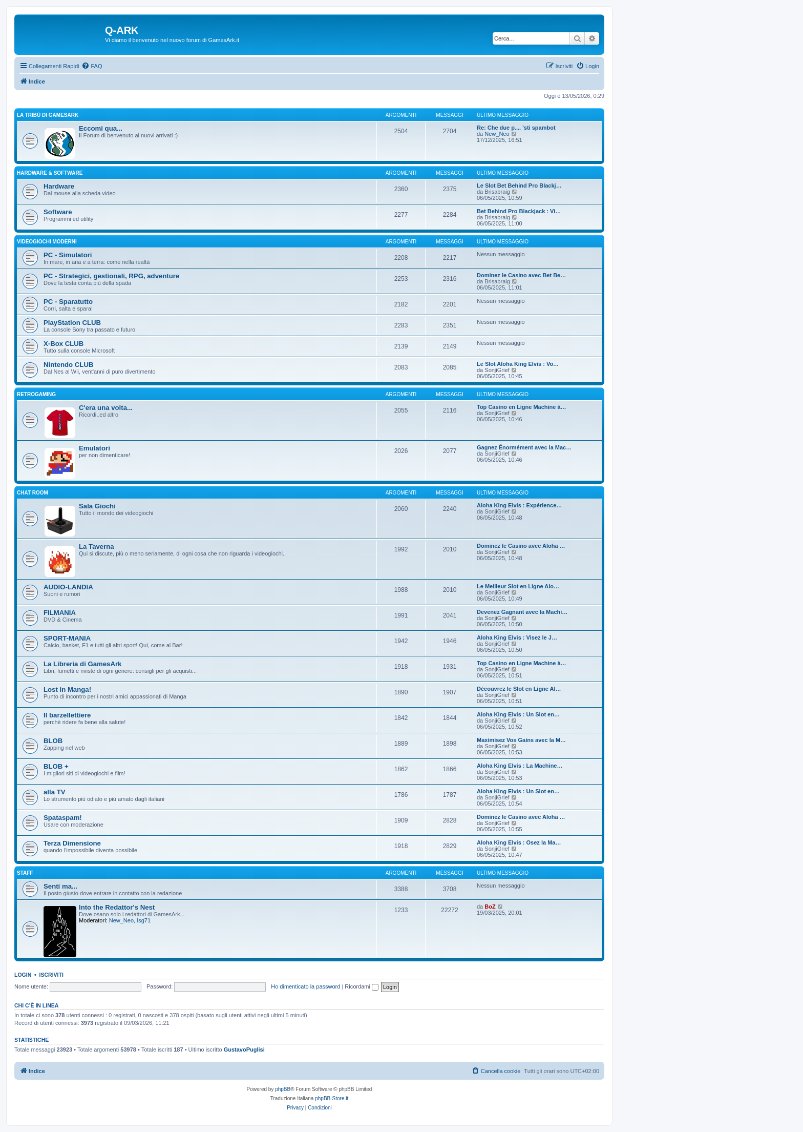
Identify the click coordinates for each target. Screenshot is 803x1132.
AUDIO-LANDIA (68, 587)
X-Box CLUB (63, 343)
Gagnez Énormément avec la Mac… (524, 447)
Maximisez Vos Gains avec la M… (521, 740)
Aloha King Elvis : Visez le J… (517, 637)
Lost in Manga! (67, 689)
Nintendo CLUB (68, 364)
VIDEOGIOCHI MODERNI (47, 241)
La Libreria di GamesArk (82, 664)
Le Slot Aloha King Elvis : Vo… (518, 364)
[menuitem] (91, 66)
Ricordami (361, 986)
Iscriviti (51, 975)
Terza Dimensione (72, 843)
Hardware (59, 186)
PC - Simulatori (68, 255)
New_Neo (496, 134)
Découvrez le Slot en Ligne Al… (519, 689)
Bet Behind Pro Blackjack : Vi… (519, 211)
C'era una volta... (106, 407)
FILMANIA (60, 612)
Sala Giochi (97, 506)
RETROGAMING (36, 394)
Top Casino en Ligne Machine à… (521, 407)
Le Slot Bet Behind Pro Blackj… (519, 185)
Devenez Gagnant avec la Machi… (522, 612)
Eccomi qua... (100, 128)
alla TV (55, 792)
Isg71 (144, 920)
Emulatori (94, 448)
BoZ (489, 906)
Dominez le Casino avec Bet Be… (521, 275)
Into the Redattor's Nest (117, 907)
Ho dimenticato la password (305, 986)
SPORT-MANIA (67, 638)
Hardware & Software (49, 173)
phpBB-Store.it (331, 1098)
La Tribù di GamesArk (47, 115)
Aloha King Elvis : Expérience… (519, 505)
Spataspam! (63, 817)
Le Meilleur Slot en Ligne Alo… (518, 586)
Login (22, 975)
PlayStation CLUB (72, 322)
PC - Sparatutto (68, 301)
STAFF (25, 873)
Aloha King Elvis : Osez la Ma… (519, 842)
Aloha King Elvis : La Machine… (519, 766)
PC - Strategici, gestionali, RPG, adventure (111, 276)
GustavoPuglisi (244, 1049)
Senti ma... (60, 886)
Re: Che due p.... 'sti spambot (516, 128)
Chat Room (32, 493)
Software (58, 212)
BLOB (53, 741)
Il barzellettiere (67, 715)
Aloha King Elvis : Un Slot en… (518, 714)
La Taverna (96, 546)
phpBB (282, 1089)
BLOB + (56, 766)
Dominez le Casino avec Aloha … (521, 546)
